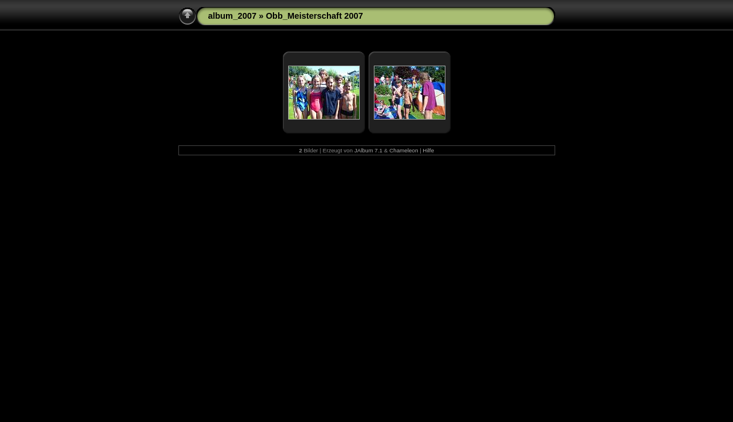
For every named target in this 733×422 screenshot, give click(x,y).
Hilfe (428, 150)
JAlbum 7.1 (368, 150)
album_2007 (232, 16)
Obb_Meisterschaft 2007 (314, 16)
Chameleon (403, 150)
